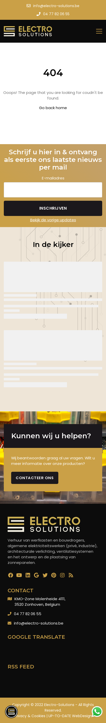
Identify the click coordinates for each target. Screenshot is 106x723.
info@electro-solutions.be (38, 623)
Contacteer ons (35, 477)
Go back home (53, 107)
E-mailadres (53, 178)
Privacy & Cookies (29, 715)
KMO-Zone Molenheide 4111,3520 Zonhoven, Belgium (39, 601)
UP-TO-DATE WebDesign (70, 715)
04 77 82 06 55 (27, 613)
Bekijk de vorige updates (53, 220)
